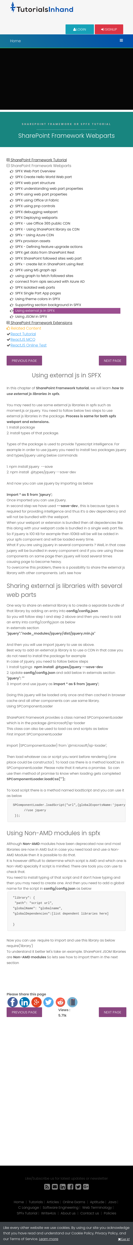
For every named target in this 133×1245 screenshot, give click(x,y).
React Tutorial (23, 334)
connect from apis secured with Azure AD (50, 281)
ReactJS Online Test (28, 345)
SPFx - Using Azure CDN (34, 235)
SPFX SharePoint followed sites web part (48, 258)
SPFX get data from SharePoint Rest (44, 252)
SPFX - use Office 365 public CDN (42, 223)
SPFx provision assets (32, 241)
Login (79, 29)
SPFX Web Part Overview (35, 171)
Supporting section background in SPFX (48, 304)
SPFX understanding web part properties (49, 188)
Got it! (125, 1239)
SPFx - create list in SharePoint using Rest (49, 264)
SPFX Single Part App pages (38, 293)
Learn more (48, 1239)
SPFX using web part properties (41, 194)
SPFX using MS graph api (35, 270)
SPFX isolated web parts (35, 287)
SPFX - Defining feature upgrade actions (49, 246)
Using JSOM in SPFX (31, 316)
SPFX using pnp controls (35, 206)
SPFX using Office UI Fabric (37, 200)
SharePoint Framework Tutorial (37, 160)
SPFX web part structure (35, 182)
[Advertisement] (66, 80)
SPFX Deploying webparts (36, 217)
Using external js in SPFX (35, 310)
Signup (109, 29)
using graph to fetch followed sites (44, 275)
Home (15, 41)
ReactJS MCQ (22, 339)
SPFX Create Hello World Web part (43, 176)
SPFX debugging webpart (36, 211)
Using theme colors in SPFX (37, 298)
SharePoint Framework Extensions (39, 322)
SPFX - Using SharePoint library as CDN (47, 229)
